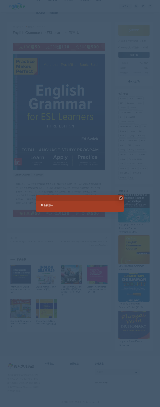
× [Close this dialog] (121, 198)
